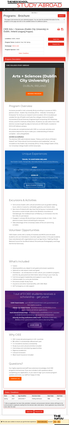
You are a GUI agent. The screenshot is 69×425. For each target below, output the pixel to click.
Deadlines (17, 9)
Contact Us (15, 378)
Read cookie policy (42, 421)
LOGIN (65, 9)
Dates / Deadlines (24, 53)
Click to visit (15, 46)
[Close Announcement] (64, 19)
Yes (55, 421)
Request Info (56, 44)
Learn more (34, 325)
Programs (9, 9)
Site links (34, 12)
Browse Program (34, 93)
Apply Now (56, 39)
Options (61, 15)
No (58, 421)
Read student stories (34, 185)
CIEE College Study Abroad (17, 65)
